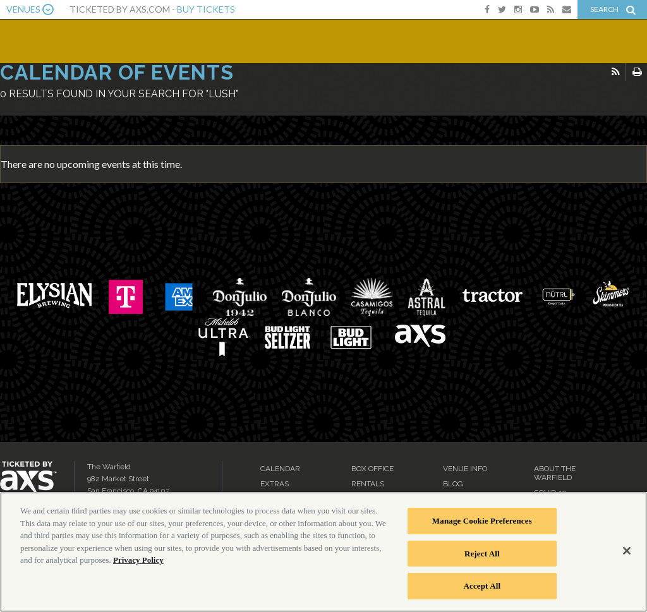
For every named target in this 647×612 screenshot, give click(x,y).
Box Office (372, 468)
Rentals (367, 483)
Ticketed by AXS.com (325, 92)
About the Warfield (555, 473)
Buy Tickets (206, 9)
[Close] (627, 551)
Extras (274, 483)
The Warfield (93, 39)
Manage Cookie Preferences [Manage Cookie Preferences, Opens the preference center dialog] (482, 520)
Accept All (482, 586)
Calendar (280, 468)
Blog (453, 483)
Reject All (482, 553)
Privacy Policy (138, 560)
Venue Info (465, 468)
